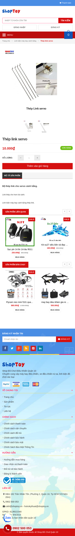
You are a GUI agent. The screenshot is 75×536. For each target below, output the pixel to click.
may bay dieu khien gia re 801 (55, 302)
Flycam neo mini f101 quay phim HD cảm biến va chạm (32, 302)
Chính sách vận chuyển (15, 428)
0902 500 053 (12, 501)
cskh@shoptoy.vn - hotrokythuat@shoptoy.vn (27, 506)
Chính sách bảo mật (13, 442)
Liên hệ (7, 411)
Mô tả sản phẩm (12, 175)
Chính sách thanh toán (15, 423)
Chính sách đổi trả (12, 433)
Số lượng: (7, 158)
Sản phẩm (9, 402)
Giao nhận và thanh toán (16, 464)
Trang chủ (9, 397)
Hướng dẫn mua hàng (14, 459)
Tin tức (7, 406)
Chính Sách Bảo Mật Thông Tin (19, 447)
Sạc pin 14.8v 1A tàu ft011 (20, 249)
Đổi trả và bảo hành (13, 469)
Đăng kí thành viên (13, 473)
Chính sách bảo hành (14, 438)
